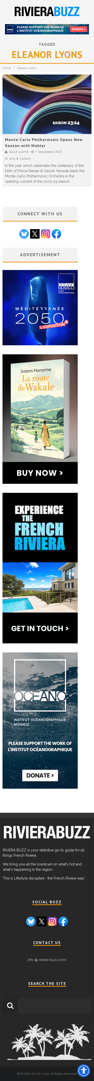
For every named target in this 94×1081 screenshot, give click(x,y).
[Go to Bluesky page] (24, 234)
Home (7, 68)
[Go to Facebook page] (56, 234)
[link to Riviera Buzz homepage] (46, 840)
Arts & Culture (20, 158)
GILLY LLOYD (19, 152)
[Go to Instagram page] (45, 234)
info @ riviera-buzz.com (47, 960)
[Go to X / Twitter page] (35, 234)
